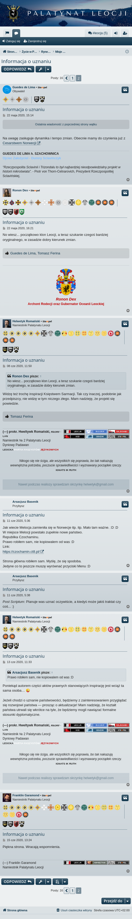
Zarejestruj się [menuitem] (126, 34)
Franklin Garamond (25, 795)
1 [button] (72, 78)
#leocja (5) (98, 33)
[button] (66, 78)
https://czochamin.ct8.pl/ (21, 552)
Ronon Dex (20, 190)
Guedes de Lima (23, 87)
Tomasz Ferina (48, 253)
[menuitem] (7, 33)
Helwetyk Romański (26, 321)
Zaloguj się (13, 41)
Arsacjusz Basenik (25, 501)
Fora (17, 34)
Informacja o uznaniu (26, 61)
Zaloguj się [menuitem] (117, 34)
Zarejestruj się (37, 41)
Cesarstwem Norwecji (19, 143)
